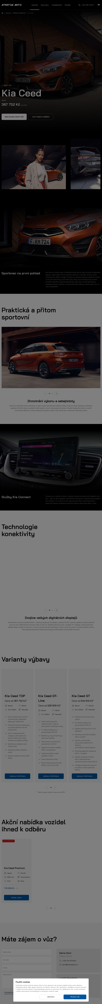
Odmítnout (51, 997)
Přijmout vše (75, 997)
